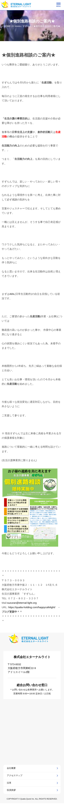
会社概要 (11, 768)
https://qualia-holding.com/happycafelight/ (31, 607)
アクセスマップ (14, 775)
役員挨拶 (11, 790)
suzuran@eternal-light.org (22, 602)
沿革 (9, 783)
